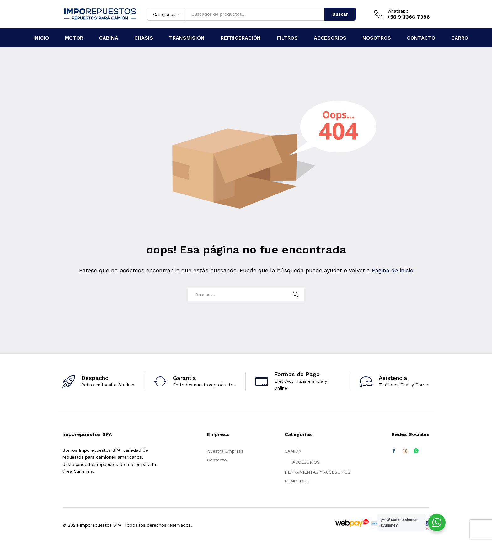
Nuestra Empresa (225, 451)
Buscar (340, 14)
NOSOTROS (376, 38)
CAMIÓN (293, 451)
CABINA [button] (108, 38)
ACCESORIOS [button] (330, 38)
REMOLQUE (297, 480)
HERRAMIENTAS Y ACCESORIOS (317, 472)
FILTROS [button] (287, 38)
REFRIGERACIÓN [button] (241, 38)
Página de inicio (392, 270)
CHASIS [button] (143, 38)
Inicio (41, 38)
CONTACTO (421, 38)
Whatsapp (398, 10)
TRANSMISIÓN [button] (187, 38)
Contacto (217, 459)
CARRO (459, 38)
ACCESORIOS (306, 462)
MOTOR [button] (74, 38)
